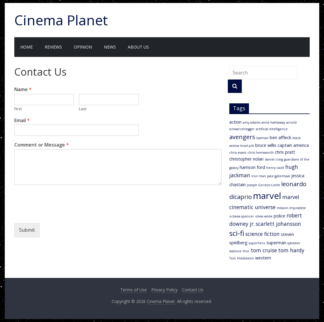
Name (23, 89)
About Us (138, 47)
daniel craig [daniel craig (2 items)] (274, 159)
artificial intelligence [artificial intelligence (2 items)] (272, 129)
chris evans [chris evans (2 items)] (237, 152)
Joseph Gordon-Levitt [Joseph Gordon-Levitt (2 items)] (263, 185)
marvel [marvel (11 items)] (267, 196)
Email (22, 120)
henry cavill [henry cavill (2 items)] (275, 168)
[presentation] (59, 213)
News (110, 47)
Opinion (83, 47)
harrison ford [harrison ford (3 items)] (252, 167)
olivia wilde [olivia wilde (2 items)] (263, 216)
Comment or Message (41, 145)
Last (82, 108)
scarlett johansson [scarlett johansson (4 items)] (278, 223)
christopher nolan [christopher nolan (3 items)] (246, 159)
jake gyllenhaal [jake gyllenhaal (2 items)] (278, 176)
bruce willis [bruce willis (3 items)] (265, 145)
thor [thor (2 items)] (246, 251)
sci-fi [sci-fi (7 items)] (236, 233)
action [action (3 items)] (235, 122)
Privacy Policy (164, 290)
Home (26, 47)
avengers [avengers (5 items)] (242, 137)
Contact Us (192, 290)
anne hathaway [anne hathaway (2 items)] (273, 122)
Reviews (53, 47)
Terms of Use (133, 290)
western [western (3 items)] (263, 258)
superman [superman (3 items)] (276, 242)
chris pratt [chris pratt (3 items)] (285, 152)
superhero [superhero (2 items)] (257, 243)
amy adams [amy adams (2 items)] (251, 122)
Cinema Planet (61, 20)
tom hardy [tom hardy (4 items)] (291, 250)
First (18, 108)
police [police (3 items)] (279, 216)
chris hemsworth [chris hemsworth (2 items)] (260, 152)
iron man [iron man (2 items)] (258, 176)
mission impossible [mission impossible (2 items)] (291, 208)
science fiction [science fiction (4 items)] (262, 233)
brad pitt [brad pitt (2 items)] (247, 146)
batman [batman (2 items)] (262, 138)
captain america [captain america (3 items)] (293, 145)
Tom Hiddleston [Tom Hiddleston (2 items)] (241, 258)
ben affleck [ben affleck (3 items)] (280, 137)
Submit (27, 230)
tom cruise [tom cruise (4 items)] (264, 250)
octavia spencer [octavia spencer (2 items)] (241, 216)
